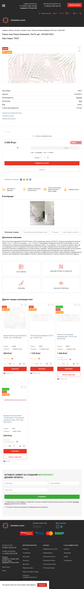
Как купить (26, 556)
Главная (4, 30)
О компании (26, 553)
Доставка (26, 564)
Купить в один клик (68, 375)
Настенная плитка (49, 560)
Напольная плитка (49, 556)
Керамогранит (47, 553)
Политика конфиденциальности (30, 576)
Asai (29, 30)
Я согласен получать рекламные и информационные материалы (27, 507)
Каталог (46, 545)
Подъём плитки (74, 189)
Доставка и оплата (71, 232)
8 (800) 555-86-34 (52, 6)
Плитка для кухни (49, 568)
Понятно (42, 585)
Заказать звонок (74, 5)
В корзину (69, 369)
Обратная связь (28, 568)
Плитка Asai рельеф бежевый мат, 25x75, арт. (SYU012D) (67, 336)
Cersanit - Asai (8, 373)
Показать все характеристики (12, 113)
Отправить (42, 497)
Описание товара (11, 232)
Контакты (26, 560)
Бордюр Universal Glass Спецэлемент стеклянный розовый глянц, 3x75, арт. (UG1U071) (14, 419)
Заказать (42, 169)
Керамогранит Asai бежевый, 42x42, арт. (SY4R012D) (15, 337)
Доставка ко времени (11, 189)
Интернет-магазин (30, 545)
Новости (25, 549)
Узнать (78, 142)
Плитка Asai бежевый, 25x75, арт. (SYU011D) (41, 337)
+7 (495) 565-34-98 (28, 6)
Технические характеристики (35, 232)
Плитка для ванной (49, 564)
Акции (66, 556)
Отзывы (55, 232)
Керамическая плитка (50, 549)
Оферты (22, 502)
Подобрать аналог (8, 116)
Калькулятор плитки (8, 118)
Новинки (66, 549)
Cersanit (23, 30)
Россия (17, 30)
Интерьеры (67, 553)
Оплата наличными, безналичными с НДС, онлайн (54, 189)
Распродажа (68, 560)
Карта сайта (6, 567)
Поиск (4, 571)
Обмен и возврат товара (30, 572)
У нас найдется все (71, 545)
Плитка (11, 30)
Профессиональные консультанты (34, 189)
